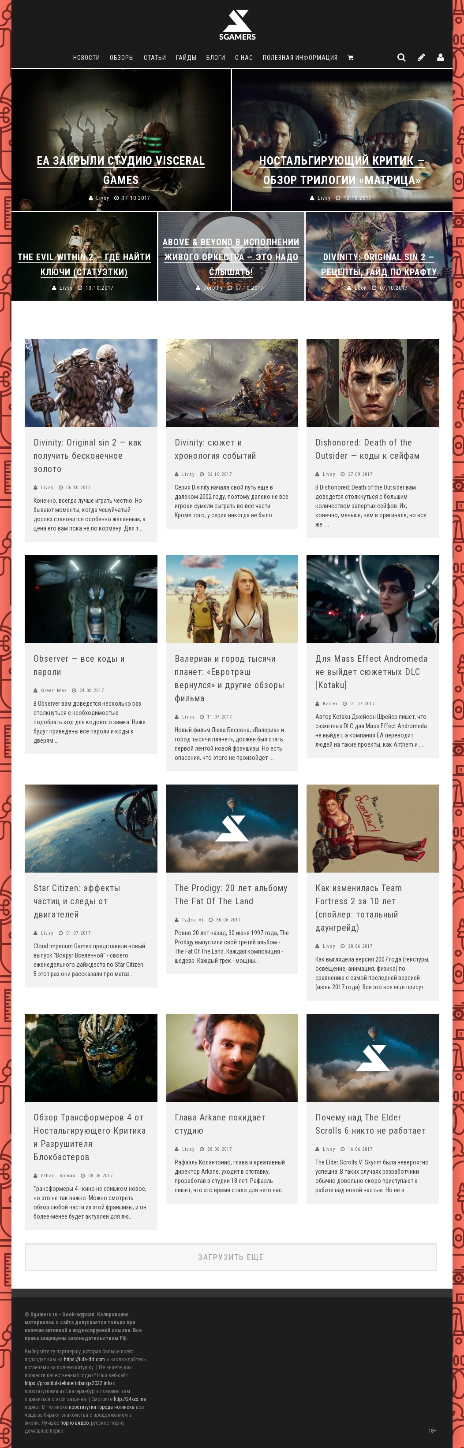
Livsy (47, 487)
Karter (330, 704)
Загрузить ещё (231, 1257)
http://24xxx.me (130, 1399)
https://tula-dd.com (84, 1359)
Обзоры (122, 57)
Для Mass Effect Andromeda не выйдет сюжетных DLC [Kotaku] (371, 671)
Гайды (186, 57)
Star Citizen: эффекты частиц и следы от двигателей (77, 901)
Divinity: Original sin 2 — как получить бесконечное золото (88, 455)
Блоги (215, 57)
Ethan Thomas (58, 1176)
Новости (86, 57)
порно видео (74, 1423)
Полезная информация (300, 57)
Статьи (155, 57)
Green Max (54, 690)
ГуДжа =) (193, 920)
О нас (244, 57)
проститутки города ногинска (102, 1407)
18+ (432, 1431)
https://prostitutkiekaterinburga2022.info (68, 1383)
